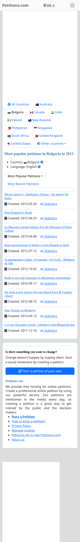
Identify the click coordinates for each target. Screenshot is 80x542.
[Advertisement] (40, 57)
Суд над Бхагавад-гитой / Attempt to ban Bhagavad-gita (39, 324)
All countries (18, 104)
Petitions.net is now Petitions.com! (36, 435)
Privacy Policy (21, 426)
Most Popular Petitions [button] (24, 176)
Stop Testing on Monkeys (20, 310)
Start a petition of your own (40, 371)
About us (18, 440)
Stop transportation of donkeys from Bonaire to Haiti (36, 245)
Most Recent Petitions (23, 184)
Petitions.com (15, 5)
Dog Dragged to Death (18, 212)
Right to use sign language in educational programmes (37, 277)
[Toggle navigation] (72, 5)
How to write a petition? (29, 421)
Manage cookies (23, 430)
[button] (51, 144)
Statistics (48, 204)
